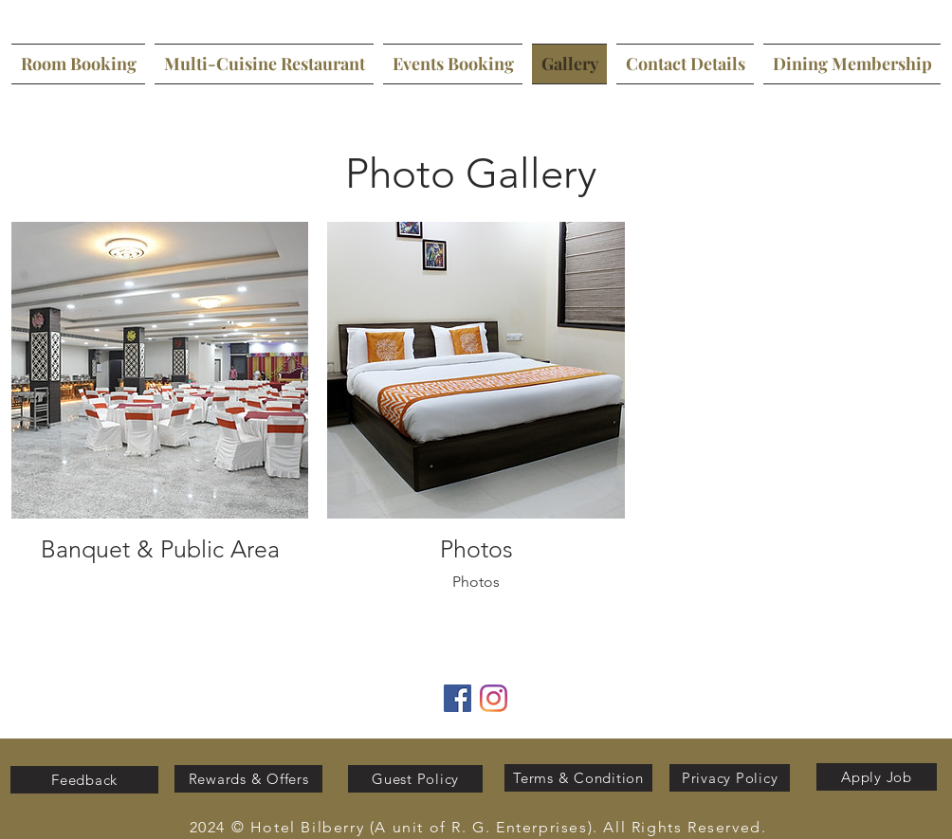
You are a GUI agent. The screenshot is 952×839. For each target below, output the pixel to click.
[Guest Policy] (415, 779)
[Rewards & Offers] (248, 779)
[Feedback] (84, 779)
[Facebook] (457, 698)
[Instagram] (493, 698)
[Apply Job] (876, 777)
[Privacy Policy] (729, 778)
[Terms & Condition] (578, 778)
